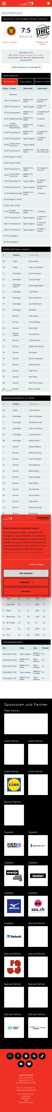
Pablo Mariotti (34, 471)
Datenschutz (26, 1098)
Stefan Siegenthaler (36, 286)
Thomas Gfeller (34, 322)
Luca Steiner (33, 292)
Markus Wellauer (35, 447)
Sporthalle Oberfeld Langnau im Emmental (27, 55)
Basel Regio (10, 617)
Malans (8, 611)
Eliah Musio (33, 371)
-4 (27, 604)
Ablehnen (26, 591)
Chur (8, 635)
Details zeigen (36, 564)
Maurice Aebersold (36, 359)
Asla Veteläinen (34, 465)
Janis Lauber (33, 316)
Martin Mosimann (35, 298)
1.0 (36, 623)
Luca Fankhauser (35, 304)
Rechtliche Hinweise (26, 1102)
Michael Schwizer (35, 422)
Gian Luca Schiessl (36, 267)
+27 (28, 598)
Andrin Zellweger (35, 416)
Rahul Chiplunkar (35, 507)
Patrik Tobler (33, 483)
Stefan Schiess (34, 441)
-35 (28, 629)
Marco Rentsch (34, 365)
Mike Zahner (33, 501)
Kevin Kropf (33, 328)
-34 (28, 623)
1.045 (37, 617)
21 (44, 629)
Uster (8, 629)
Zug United (10, 604)
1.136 (37, 611)
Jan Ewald (32, 352)
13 (44, 635)
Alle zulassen (26, 573)
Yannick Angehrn (35, 459)
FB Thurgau (10, 623)
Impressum (26, 1096)
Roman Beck (34, 261)
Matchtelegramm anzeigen (25, 67)
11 (3, 629)
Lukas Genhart (34, 410)
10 (4, 623)
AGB (26, 1100)
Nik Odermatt (34, 489)
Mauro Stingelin (34, 477)
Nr (4, 255)
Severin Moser (34, 495)
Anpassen (26, 582)
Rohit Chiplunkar (35, 453)
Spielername (34, 255)
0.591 (37, 635)
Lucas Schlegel (34, 279)
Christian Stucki (34, 340)
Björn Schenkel (34, 389)
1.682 (37, 598)
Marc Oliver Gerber (36, 383)
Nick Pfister (33, 377)
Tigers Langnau (9, 42)
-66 (28, 635)
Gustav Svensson (35, 273)
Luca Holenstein (35, 435)
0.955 (37, 629)
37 (44, 598)
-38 (28, 617)
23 (44, 617)
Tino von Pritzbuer (36, 428)
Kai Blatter (32, 310)
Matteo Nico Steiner (36, 346)
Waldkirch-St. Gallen (42, 43)
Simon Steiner (34, 334)
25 (44, 611)
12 (4, 635)
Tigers (8, 598)
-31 (28, 611)
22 (19, 598)
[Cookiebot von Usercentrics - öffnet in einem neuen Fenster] (37, 518)
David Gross (33, 514)
